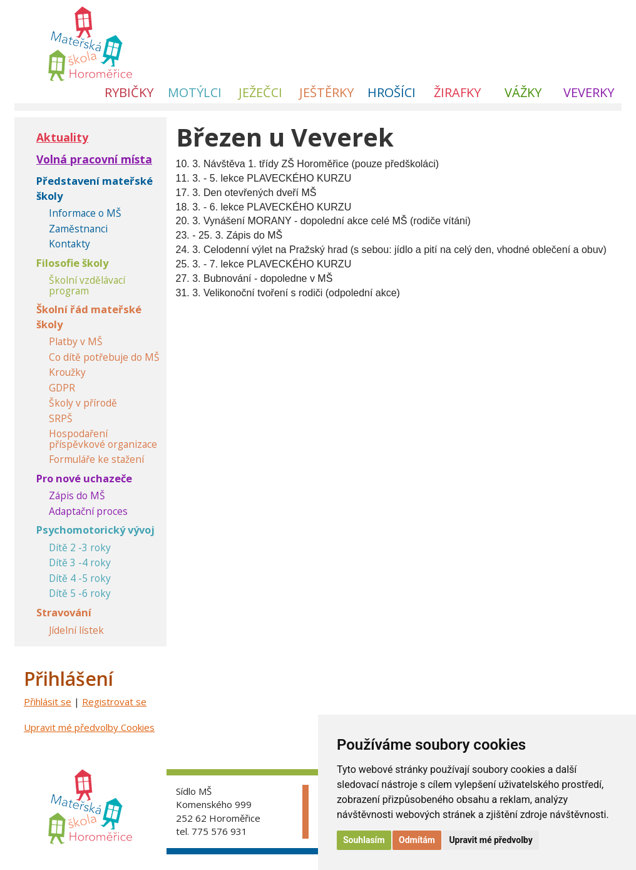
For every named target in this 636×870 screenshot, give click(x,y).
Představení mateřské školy (94, 188)
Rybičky (129, 92)
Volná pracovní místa (94, 159)
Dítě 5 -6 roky (80, 593)
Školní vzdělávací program (87, 285)
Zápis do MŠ (77, 495)
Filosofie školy (72, 263)
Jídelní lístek (76, 630)
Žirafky (457, 92)
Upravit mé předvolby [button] (490, 840)
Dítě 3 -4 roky (80, 562)
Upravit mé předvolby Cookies (89, 727)
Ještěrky (326, 92)
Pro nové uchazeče (84, 478)
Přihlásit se (47, 701)
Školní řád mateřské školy (88, 316)
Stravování (63, 612)
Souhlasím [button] (364, 840)
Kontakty (69, 244)
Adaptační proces (88, 511)
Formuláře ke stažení (96, 459)
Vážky (523, 92)
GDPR (62, 388)
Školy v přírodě (83, 403)
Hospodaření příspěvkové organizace (103, 438)
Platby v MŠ (76, 341)
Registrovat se (114, 701)
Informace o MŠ (85, 213)
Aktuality (62, 137)
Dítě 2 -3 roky (80, 547)
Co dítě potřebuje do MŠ (104, 357)
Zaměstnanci (78, 229)
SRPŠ (61, 418)
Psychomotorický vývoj (95, 529)
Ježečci (260, 92)
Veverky (588, 92)
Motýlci (195, 92)
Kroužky (67, 372)
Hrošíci (391, 92)
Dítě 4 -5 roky (80, 578)
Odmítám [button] (417, 840)
